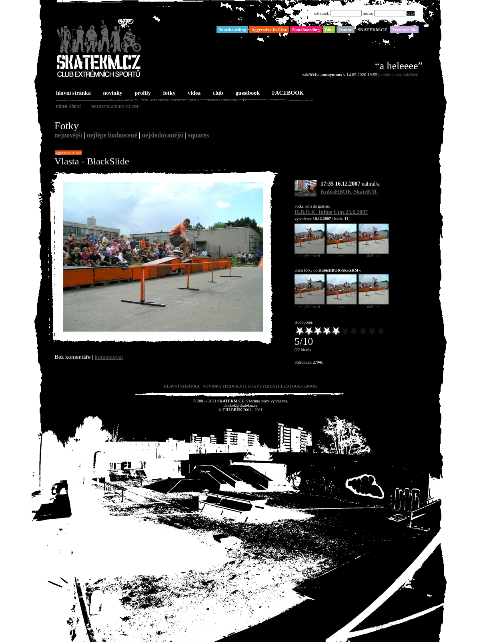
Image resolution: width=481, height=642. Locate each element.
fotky (168, 93)
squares (198, 135)
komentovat (109, 357)
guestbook (247, 93)
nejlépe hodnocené (112, 135)
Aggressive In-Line (68, 153)
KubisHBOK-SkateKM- (350, 192)
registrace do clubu (115, 106)
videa (193, 93)
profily (142, 93)
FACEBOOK (287, 93)
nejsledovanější (162, 135)
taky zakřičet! (407, 74)
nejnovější (68, 135)
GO (410, 13)
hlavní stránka (72, 93)
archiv (386, 74)
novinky (112, 93)
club (217, 93)
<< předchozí (310, 254)
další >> (374, 254)
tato (342, 254)
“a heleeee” (399, 66)
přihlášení (68, 106)
